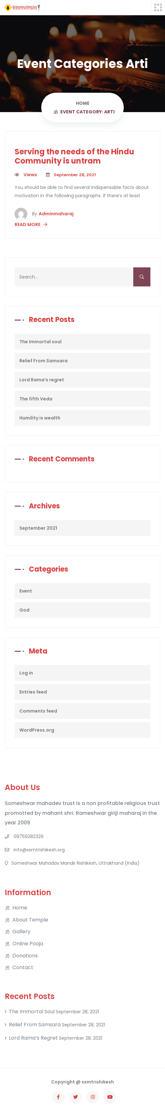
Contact (22, 967)
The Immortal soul (40, 342)
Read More (31, 224)
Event (25, 591)
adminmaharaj (53, 214)
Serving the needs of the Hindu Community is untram (74, 156)
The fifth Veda (35, 399)
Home (19, 908)
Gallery (21, 932)
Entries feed (33, 692)
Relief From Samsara (43, 361)
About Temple (30, 920)
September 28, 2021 (71, 175)
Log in (26, 673)
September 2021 (38, 528)
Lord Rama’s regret (41, 380)
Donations (25, 956)
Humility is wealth (39, 418)
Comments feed (38, 711)
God (24, 610)
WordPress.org (36, 730)
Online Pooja (27, 944)
